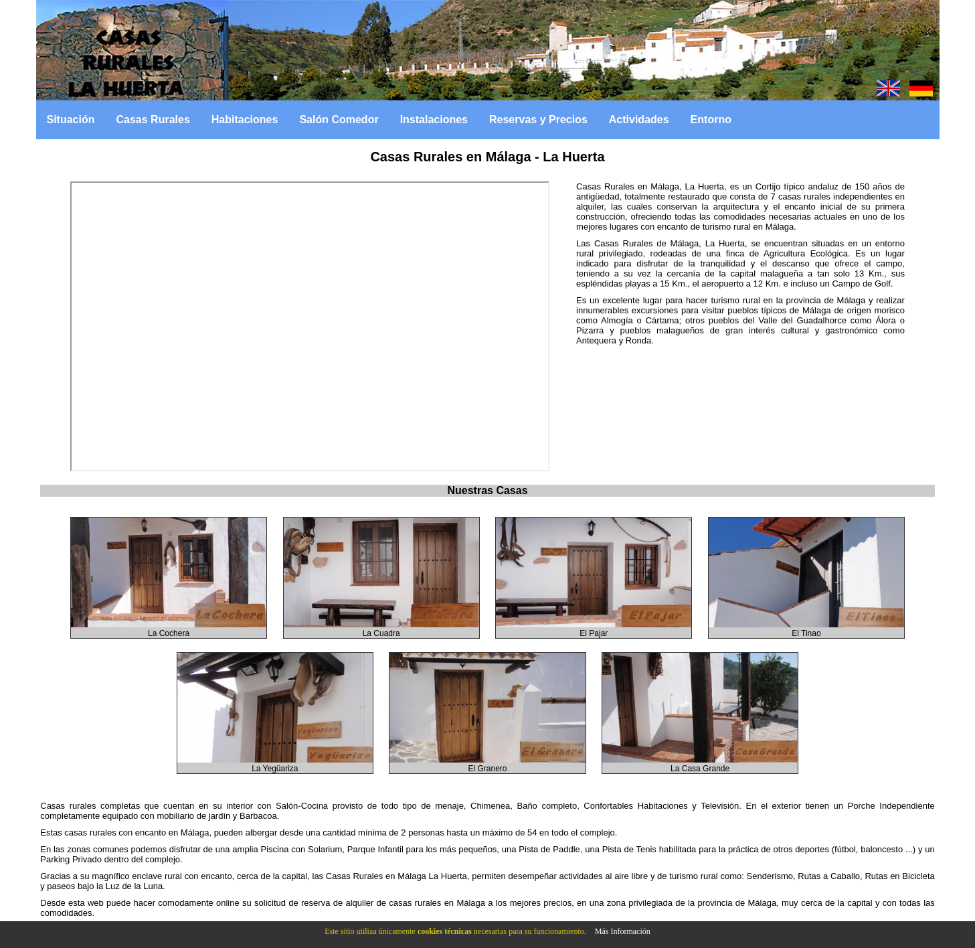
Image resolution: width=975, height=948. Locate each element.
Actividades (639, 119)
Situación (71, 119)
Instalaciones (434, 119)
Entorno (711, 119)
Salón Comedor (338, 119)
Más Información (622, 931)
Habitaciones (244, 119)
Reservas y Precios (538, 119)
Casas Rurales (153, 119)
